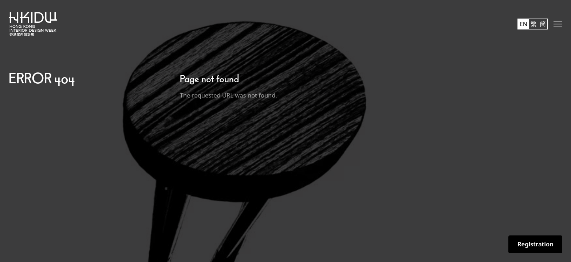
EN (524, 24)
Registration (535, 244)
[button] (558, 24)
